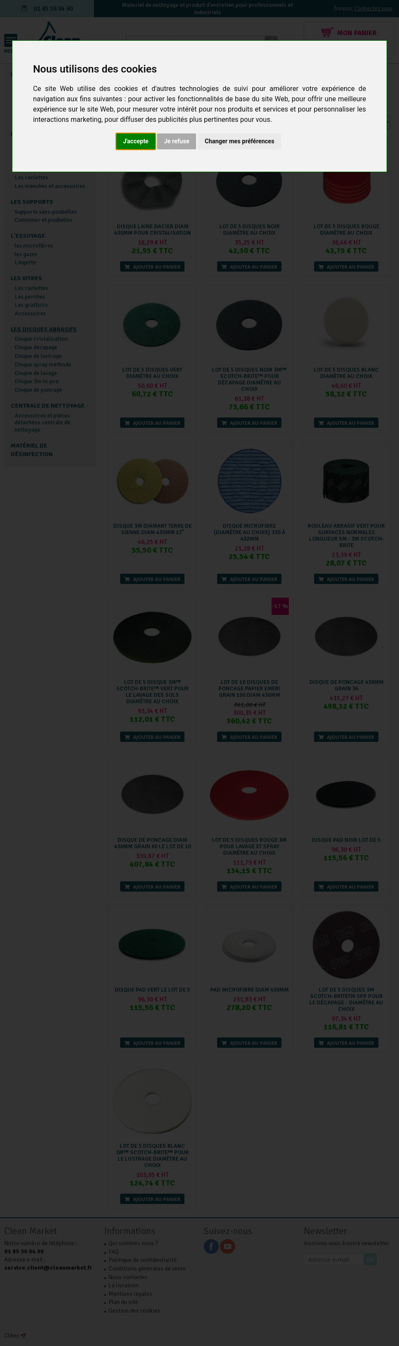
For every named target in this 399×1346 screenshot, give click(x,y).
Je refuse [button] (176, 141)
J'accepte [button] (136, 141)
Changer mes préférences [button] (239, 141)
